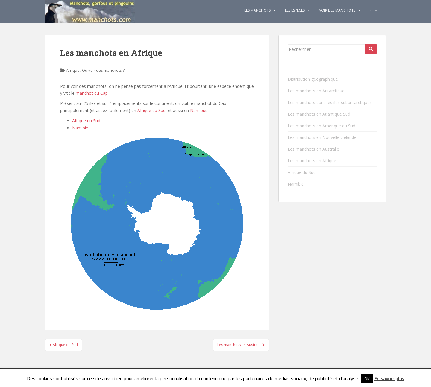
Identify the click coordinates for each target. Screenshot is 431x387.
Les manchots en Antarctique (316, 91)
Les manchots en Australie (313, 149)
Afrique (73, 70)
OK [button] (367, 378)
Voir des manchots (337, 10)
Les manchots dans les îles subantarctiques (330, 102)
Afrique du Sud (151, 110)
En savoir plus (389, 378)
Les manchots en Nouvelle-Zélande (322, 137)
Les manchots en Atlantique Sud (319, 114)
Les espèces (295, 10)
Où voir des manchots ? (103, 70)
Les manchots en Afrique (312, 160)
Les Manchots (257, 10)
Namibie (198, 110)
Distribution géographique (313, 79)
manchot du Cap (92, 93)
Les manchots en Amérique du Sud (321, 126)
